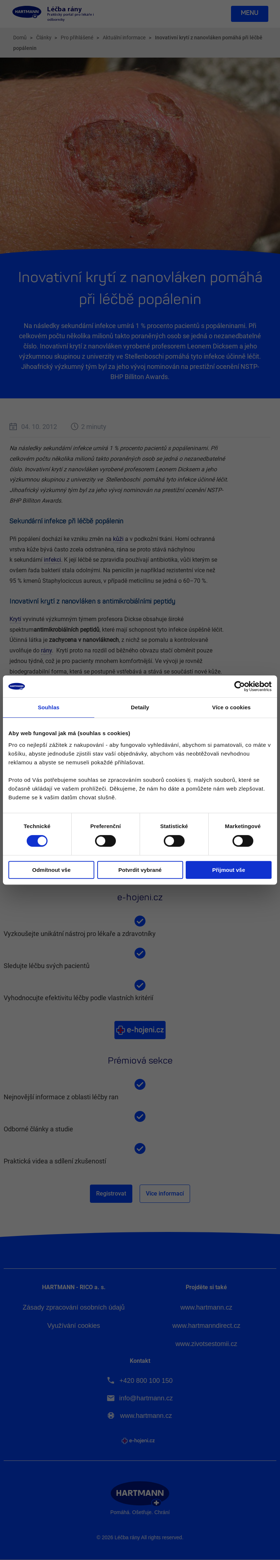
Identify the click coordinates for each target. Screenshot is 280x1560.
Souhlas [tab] (48, 707)
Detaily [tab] (140, 707)
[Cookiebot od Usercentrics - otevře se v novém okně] (240, 686)
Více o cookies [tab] (231, 707)
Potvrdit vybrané (140, 870)
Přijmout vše (228, 870)
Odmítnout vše (51, 870)
